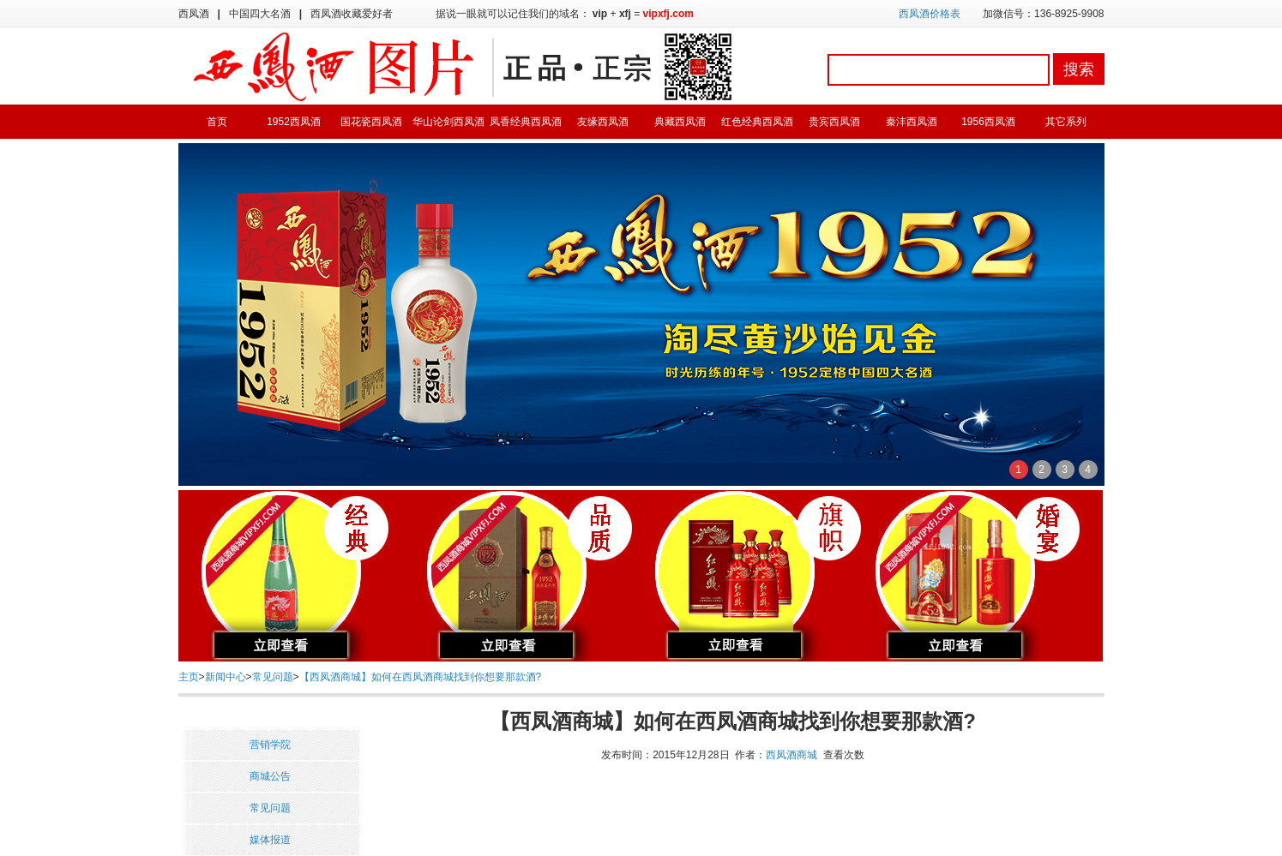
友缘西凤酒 (603, 122)
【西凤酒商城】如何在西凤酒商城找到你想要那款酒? (420, 677)
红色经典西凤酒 (757, 122)
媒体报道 (270, 840)
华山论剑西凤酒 (448, 122)
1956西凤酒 (988, 122)
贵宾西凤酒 (834, 122)
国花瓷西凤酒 (371, 122)
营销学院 (270, 745)
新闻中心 (225, 677)
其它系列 (1065, 122)
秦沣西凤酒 (911, 122)
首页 (217, 122)
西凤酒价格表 (929, 14)
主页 (188, 677)
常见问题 (272, 677)
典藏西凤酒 (680, 122)
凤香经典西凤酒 (526, 122)
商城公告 (270, 776)
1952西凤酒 (294, 122)
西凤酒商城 (791, 755)
